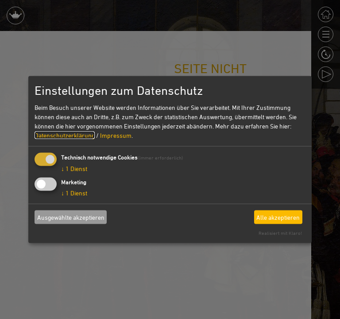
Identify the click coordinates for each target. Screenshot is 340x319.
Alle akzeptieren (278, 217)
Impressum (115, 135)
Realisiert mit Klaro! (280, 233)
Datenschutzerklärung (65, 135)
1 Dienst (74, 168)
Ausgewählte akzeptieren (70, 217)
